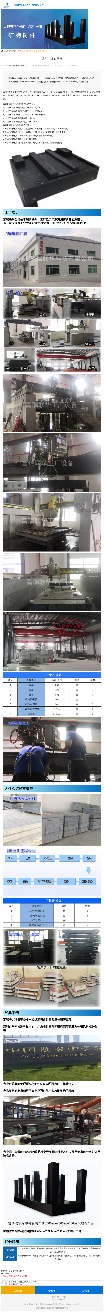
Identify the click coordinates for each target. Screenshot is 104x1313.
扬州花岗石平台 (15, 1284)
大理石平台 (22, 51)
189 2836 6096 (58, 1299)
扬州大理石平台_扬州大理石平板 (22, 1282)
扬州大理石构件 (17, 1271)
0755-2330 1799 (59, 1297)
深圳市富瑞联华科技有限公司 (16, 66)
